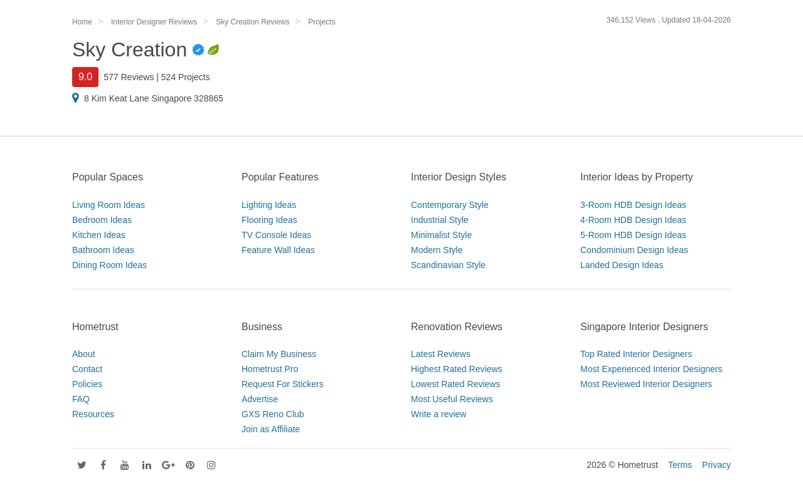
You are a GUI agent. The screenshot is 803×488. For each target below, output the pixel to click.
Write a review (438, 414)
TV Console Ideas (276, 235)
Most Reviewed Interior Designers (646, 384)
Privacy (716, 465)
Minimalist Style (441, 235)
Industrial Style (440, 220)
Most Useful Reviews (452, 399)
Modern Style (436, 250)
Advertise (260, 399)
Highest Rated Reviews (457, 369)
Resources (93, 414)
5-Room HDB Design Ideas (633, 235)
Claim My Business (279, 354)
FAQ (81, 399)
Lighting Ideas (269, 205)
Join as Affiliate (271, 429)
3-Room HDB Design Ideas (633, 205)
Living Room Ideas (108, 205)
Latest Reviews (441, 354)
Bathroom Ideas (103, 250)
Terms (680, 465)
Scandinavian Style (448, 265)
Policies (87, 384)
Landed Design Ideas (621, 265)
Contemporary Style (450, 205)
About (83, 354)
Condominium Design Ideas (634, 250)
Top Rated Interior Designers (636, 354)
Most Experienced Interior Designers (651, 369)
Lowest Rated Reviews (455, 384)
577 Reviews (129, 77)
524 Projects (185, 77)
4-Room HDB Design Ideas (633, 220)
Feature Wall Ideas (278, 250)
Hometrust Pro (270, 369)
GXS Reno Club (273, 414)
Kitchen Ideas (98, 235)
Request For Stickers (283, 384)
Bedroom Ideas (102, 220)
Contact (87, 369)
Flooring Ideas (269, 220)
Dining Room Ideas (109, 265)
